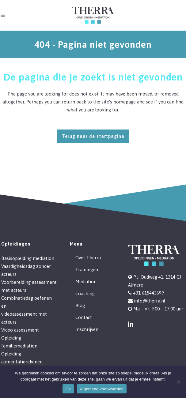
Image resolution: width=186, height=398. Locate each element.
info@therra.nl (149, 300)
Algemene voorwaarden (101, 389)
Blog (80, 305)
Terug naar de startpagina (93, 136)
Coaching (85, 293)
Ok (68, 389)
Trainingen (86, 269)
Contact (83, 317)
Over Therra (88, 257)
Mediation (86, 281)
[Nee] (178, 382)
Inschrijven (86, 329)
